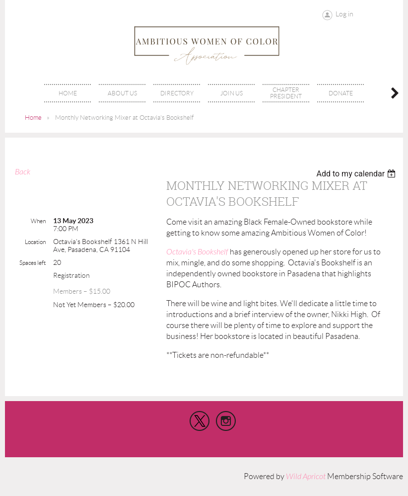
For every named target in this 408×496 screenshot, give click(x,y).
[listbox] (357, 173)
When (38, 221)
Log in (344, 14)
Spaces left (32, 262)
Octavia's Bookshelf (197, 252)
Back (22, 171)
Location (35, 242)
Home (33, 117)
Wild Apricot (306, 476)
